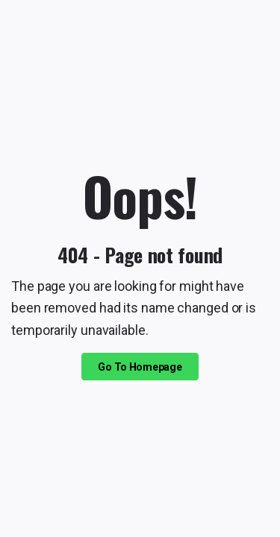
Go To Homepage (139, 367)
